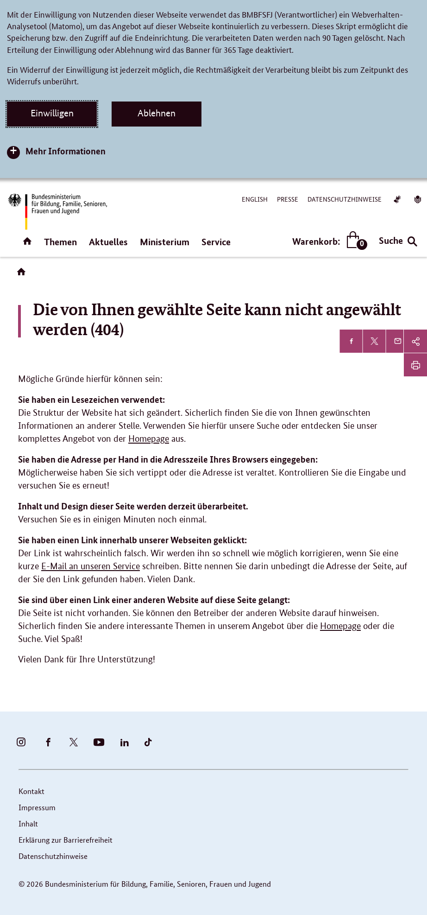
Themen (60, 242)
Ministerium (164, 242)
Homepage (148, 438)
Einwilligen (52, 113)
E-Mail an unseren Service (90, 566)
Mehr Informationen (65, 151)
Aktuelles (108, 242)
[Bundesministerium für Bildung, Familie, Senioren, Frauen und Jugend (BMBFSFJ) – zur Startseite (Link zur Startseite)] (57, 211)
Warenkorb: (327, 241)
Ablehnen (157, 113)
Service (216, 242)
